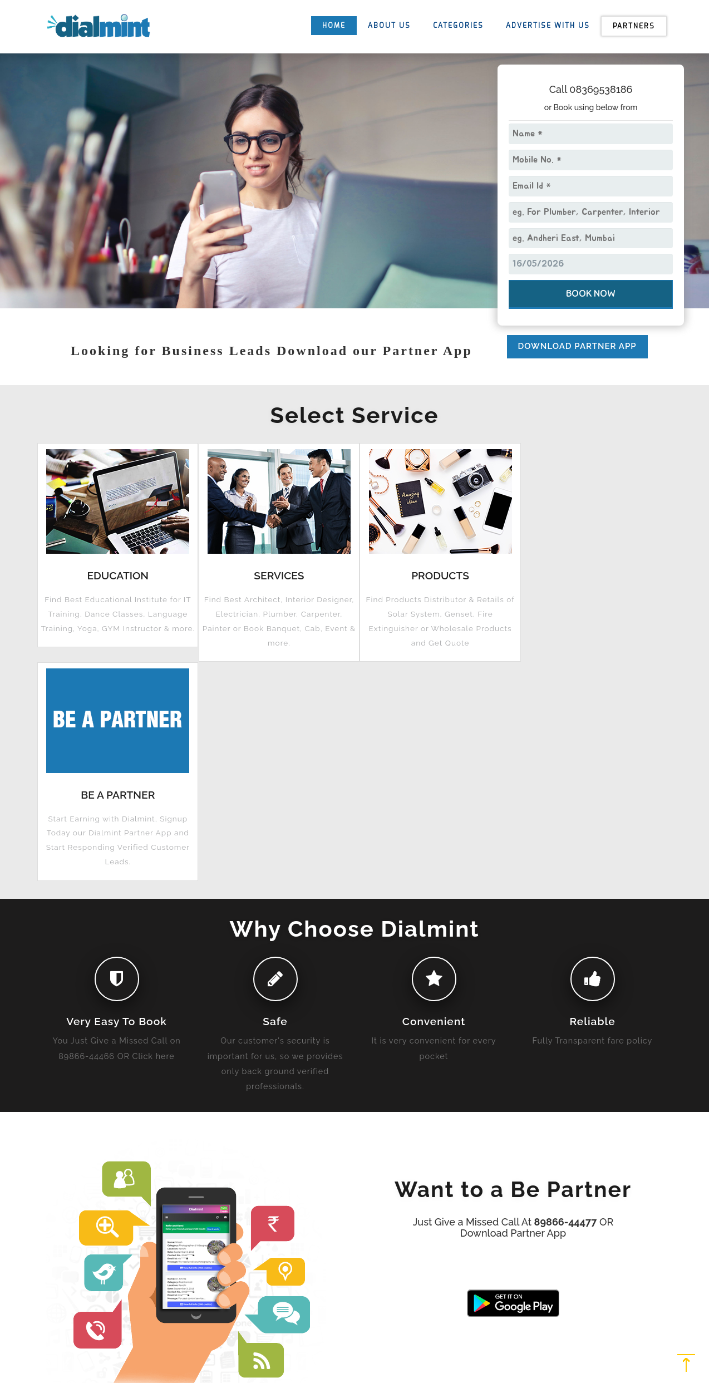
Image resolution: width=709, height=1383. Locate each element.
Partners (634, 26)
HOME (334, 25)
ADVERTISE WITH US (548, 25)
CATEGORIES (458, 25)
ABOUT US (389, 25)
